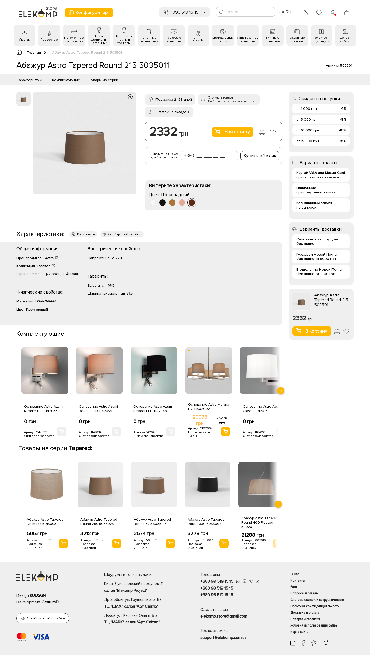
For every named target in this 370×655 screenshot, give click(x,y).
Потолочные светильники (74, 39)
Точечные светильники (149, 39)
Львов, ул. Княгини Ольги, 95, (143, 619)
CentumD (50, 602)
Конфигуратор (88, 12)
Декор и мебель (345, 39)
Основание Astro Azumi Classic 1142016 (262, 408)
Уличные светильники (272, 39)
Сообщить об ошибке (124, 234)
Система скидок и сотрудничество (317, 600)
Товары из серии (103, 80)
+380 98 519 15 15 (216, 595)
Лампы (198, 40)
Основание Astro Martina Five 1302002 (208, 406)
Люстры (24, 40)
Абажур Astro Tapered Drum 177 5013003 (45, 521)
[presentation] (280, 390)
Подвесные (49, 40)
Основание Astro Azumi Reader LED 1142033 (43, 408)
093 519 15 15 (185, 12)
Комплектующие (66, 80)
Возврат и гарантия (305, 619)
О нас (294, 574)
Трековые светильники (173, 39)
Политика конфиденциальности (314, 606)
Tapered (43, 266)
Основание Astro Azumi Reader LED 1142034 (98, 408)
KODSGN (38, 595)
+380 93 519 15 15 (216, 588)
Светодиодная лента (223, 39)
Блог (294, 587)
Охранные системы (297, 39)
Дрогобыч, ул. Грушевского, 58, (143, 603)
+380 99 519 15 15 (216, 581)
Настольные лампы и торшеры (124, 39)
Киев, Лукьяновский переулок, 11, (143, 587)
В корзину (232, 131)
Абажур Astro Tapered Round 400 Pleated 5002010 (259, 522)
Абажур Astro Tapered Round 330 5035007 (206, 521)
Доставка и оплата (304, 613)
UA (282, 12)
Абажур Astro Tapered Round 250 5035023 (98, 521)
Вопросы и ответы (304, 593)
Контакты (297, 581)
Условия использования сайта (313, 625)
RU (288, 12)
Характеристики (29, 80)
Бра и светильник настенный (98, 39)
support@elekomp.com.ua (223, 637)
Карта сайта (299, 632)
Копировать (86, 234)
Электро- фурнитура (321, 39)
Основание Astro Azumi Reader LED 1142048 (152, 408)
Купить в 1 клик (260, 155)
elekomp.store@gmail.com (223, 616)
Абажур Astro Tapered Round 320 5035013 (152, 521)
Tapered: (80, 448)
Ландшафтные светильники (248, 39)
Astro (49, 258)
